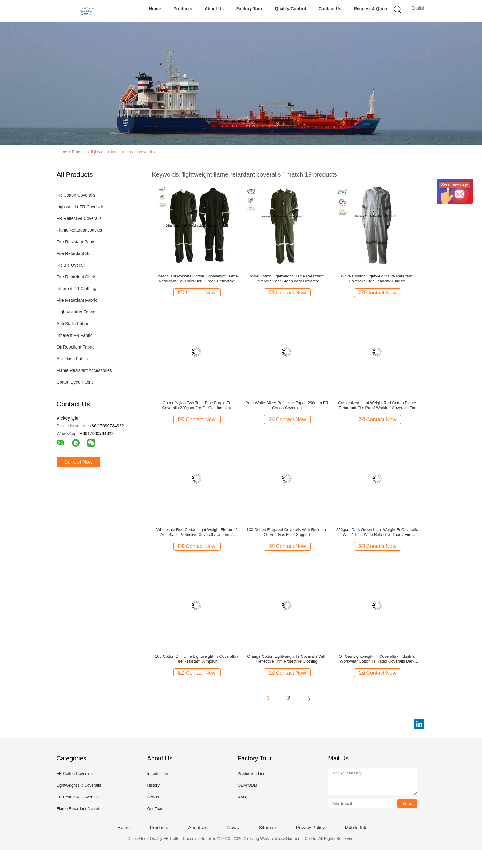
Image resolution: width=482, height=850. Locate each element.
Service (153, 797)
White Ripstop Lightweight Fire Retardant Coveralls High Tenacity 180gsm (377, 278)
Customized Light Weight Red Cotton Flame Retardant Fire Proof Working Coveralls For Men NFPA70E (377, 405)
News (233, 827)
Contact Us (329, 8)
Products (182, 8)
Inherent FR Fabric (75, 335)
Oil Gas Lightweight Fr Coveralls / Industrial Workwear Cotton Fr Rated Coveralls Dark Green (377, 659)
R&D (242, 797)
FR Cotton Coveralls (76, 195)
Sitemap (267, 827)
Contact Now (78, 462)
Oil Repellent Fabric (75, 347)
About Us (214, 8)
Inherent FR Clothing (76, 288)
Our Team (155, 808)
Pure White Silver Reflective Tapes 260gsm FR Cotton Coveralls (286, 405)
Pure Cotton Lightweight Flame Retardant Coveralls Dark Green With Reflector (286, 278)
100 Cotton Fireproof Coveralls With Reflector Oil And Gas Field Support (287, 532)
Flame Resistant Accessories (84, 370)
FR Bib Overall (71, 265)
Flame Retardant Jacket (79, 230)
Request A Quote (371, 8)
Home (155, 8)
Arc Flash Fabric (72, 358)
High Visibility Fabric (76, 311)
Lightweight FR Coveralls (81, 206)
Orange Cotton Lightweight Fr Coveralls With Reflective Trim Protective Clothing (286, 659)
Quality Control (290, 8)
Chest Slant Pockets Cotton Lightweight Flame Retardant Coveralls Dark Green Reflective (196, 278)
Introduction (157, 773)
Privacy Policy (310, 827)
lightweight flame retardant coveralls (123, 152)
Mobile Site (356, 827)
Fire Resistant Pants (76, 241)
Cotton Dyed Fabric (75, 382)
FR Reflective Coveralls (79, 218)
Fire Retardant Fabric (77, 300)
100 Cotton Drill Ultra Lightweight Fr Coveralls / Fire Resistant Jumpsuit (196, 659)
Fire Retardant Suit (75, 253)
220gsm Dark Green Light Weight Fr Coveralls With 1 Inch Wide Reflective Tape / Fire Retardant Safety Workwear (377, 532)
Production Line (251, 773)
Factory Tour (249, 8)
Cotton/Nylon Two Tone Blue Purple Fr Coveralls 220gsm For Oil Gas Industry (196, 405)
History (153, 785)
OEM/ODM (247, 785)
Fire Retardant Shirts (76, 276)
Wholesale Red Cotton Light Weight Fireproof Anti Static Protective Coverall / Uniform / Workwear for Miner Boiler (196, 532)
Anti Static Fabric (73, 323)
